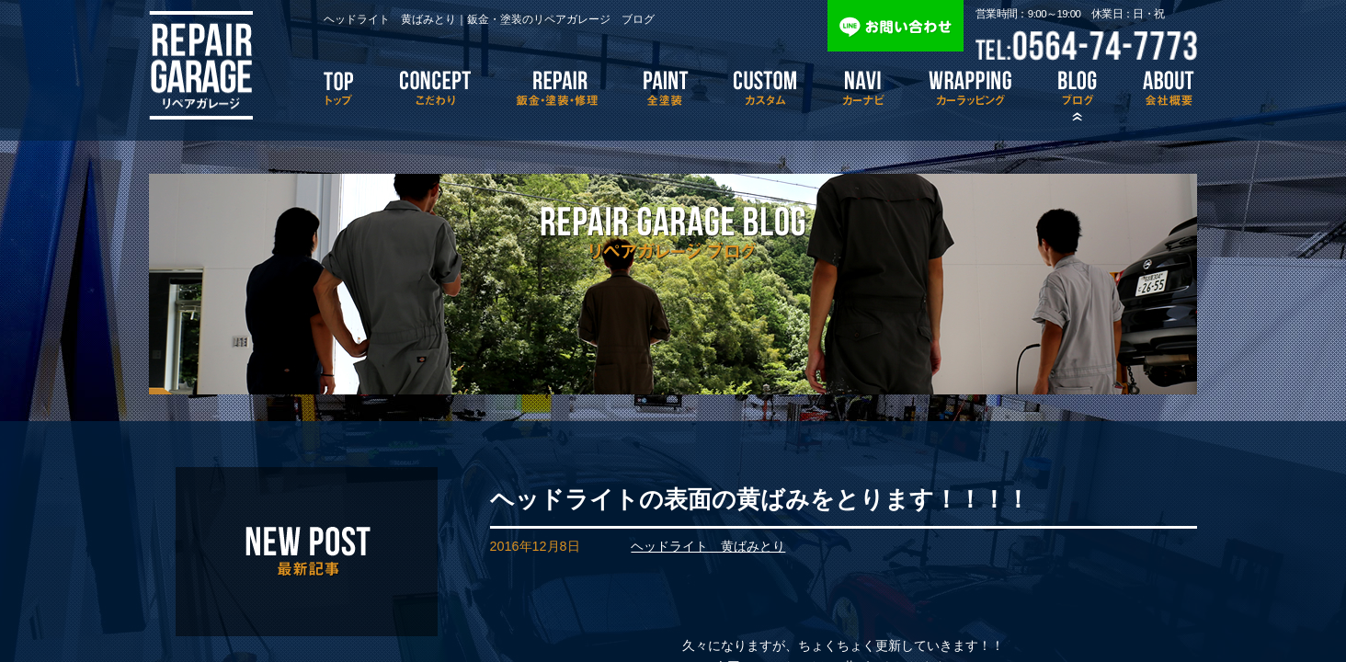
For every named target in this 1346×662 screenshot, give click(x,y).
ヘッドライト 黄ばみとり (708, 546)
